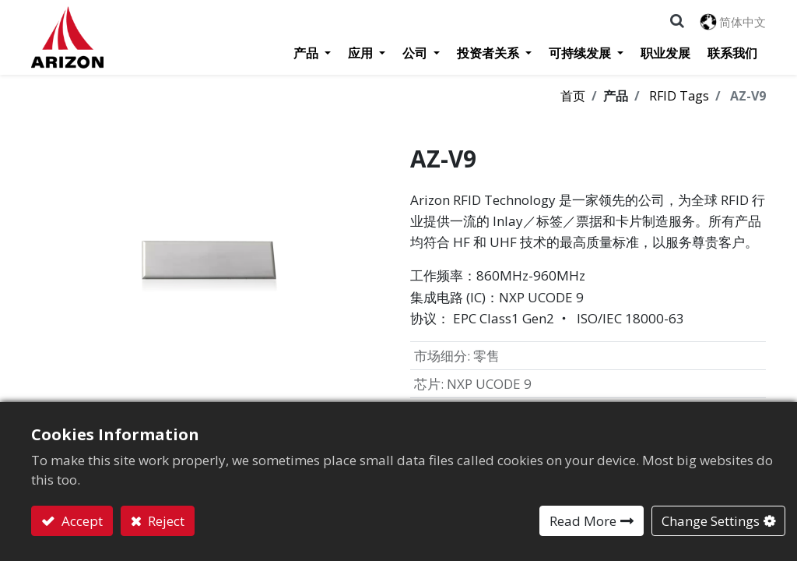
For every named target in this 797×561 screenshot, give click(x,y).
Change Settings (711, 521)
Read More (582, 521)
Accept (80, 521)
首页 (572, 95)
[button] (677, 20)
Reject (164, 521)
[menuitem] (665, 53)
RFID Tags (679, 95)
